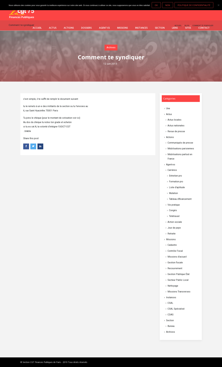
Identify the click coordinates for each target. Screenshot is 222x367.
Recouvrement (175, 268)
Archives (111, 47)
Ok (156, 5)
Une (168, 108)
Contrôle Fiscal (175, 251)
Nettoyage (173, 285)
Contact (204, 27)
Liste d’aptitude (177, 187)
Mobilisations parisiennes (181, 148)
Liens (175, 27)
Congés (173, 210)
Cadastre (172, 245)
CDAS (171, 314)
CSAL (170, 303)
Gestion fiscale (175, 262)
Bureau (171, 326)
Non (167, 5)
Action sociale (175, 222)
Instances (141, 27)
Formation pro (176, 181)
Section (160, 27)
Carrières (172, 170)
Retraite (172, 233)
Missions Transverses (179, 291)
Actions (69, 27)
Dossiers (86, 27)
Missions (122, 27)
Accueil (37, 27)
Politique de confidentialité (194, 5)
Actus (52, 27)
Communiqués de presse (180, 142)
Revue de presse (176, 131)
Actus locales (174, 119)
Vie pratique (174, 204)
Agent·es (104, 27)
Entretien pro (175, 175)
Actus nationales (176, 125)
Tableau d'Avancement (180, 199)
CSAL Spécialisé (176, 308)
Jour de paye (174, 227)
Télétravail (174, 216)
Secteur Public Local (178, 280)
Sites (188, 27)
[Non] (218, 5)
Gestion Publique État (178, 274)
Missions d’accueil (177, 256)
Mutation (173, 193)
